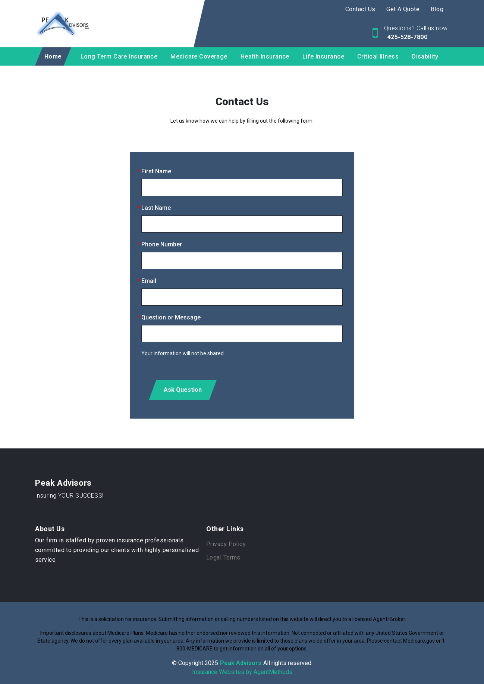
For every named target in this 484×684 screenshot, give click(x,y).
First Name (156, 171)
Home (53, 56)
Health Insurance (265, 56)
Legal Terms (223, 557)
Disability (425, 56)
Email (148, 280)
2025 (211, 662)
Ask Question (183, 389)
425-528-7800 (406, 37)
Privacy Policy (226, 544)
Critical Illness (378, 56)
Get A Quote (402, 9)
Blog (437, 9)
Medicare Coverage (198, 56)
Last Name (156, 207)
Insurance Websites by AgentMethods (242, 671)
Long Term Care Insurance (119, 56)
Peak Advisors (63, 483)
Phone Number (161, 244)
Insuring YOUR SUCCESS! (69, 495)
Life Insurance (323, 56)
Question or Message (171, 317)
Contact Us (360, 9)
